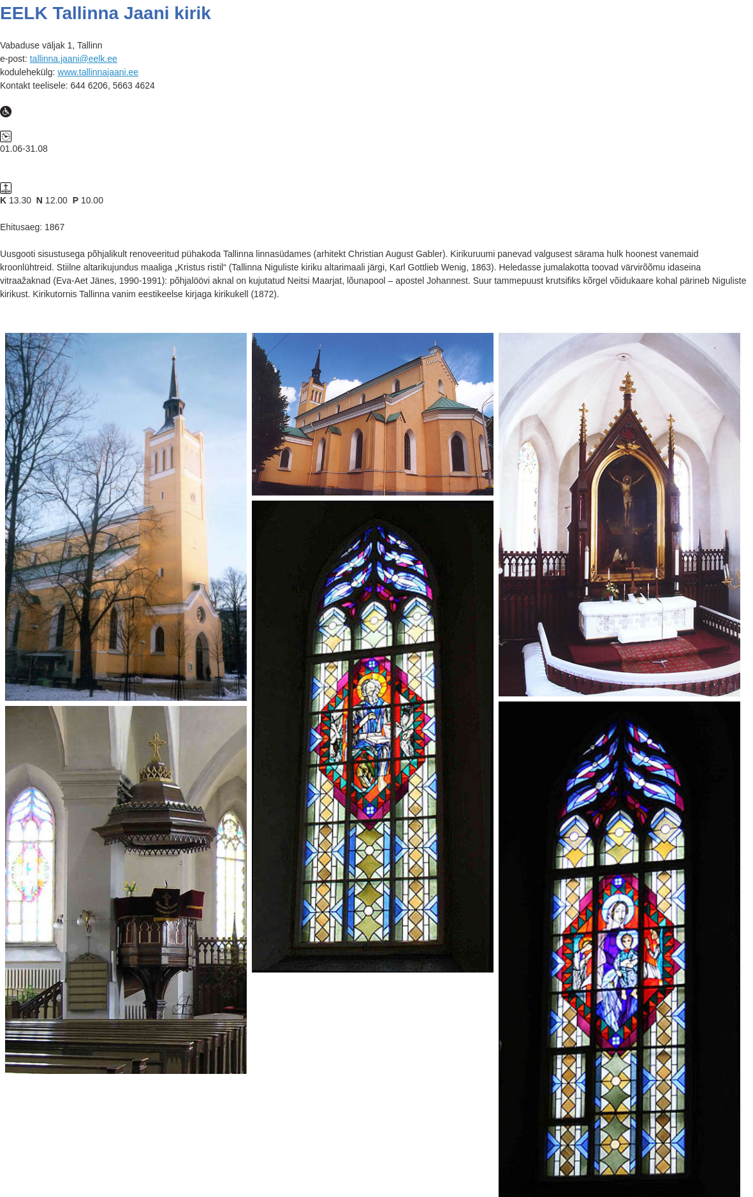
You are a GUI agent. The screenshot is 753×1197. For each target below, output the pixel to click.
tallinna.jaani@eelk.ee (73, 59)
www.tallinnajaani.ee (97, 72)
